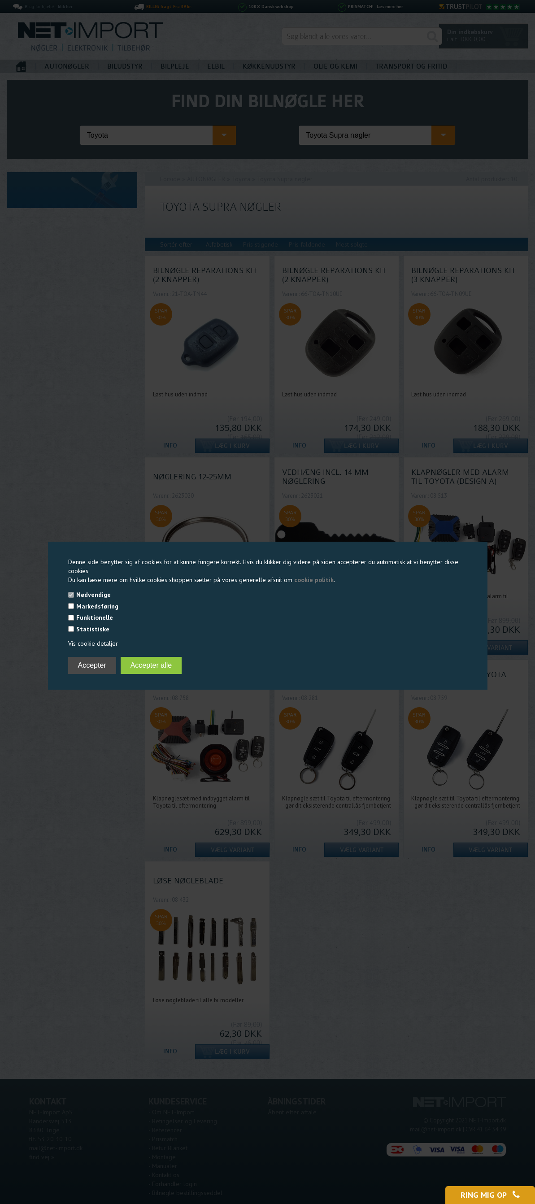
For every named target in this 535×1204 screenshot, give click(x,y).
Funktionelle (94, 617)
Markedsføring (97, 606)
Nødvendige (93, 595)
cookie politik (314, 580)
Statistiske (92, 629)
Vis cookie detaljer (93, 643)
